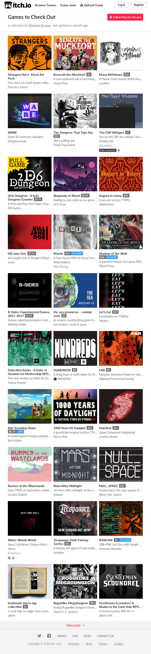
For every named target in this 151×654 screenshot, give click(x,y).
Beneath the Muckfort (69, 74)
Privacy (103, 643)
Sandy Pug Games (64, 145)
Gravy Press (60, 83)
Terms (89, 643)
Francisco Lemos (18, 87)
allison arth (105, 615)
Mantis (58, 253)
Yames (12, 548)
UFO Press (59, 204)
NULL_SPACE (108, 486)
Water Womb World (22, 540)
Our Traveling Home (22, 428)
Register (139, 4)
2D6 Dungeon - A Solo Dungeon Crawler (23, 197)
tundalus (58, 552)
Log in (121, 4)
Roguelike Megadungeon (70, 603)
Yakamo (104, 320)
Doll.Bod (105, 428)
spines (11, 615)
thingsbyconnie (17, 141)
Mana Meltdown (110, 74)
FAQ (75, 636)
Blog (87, 636)
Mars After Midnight (67, 486)
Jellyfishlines (106, 204)
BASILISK (106, 540)
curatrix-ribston (108, 436)
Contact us (105, 636)
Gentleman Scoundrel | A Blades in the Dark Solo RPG (119, 604)
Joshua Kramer (17, 382)
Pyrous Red (60, 436)
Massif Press (106, 266)
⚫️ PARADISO (62, 378)
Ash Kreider (15, 440)
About (61, 636)
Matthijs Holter (17, 324)
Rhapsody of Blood (66, 195)
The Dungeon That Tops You (73, 132)
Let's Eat (105, 312)
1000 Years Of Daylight (69, 428)
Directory (73, 643)
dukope (58, 494)
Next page (73, 625)
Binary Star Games (110, 494)
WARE (12, 132)
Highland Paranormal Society (116, 378)
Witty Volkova (61, 262)
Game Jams (68, 5)
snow (11, 262)
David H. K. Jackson (65, 611)
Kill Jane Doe (17, 253)
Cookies (118, 643)
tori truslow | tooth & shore (70, 324)
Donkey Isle (106, 141)
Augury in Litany (110, 195)
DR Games (14, 208)
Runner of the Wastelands (26, 486)
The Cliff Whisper (111, 132)
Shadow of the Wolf (113, 253)
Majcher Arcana (40, 25)
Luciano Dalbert (17, 494)
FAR (102, 370)
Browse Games (45, 5)
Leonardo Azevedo (110, 548)
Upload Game (91, 5)
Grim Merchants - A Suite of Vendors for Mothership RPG (28, 372)
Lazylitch (104, 83)
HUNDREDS (62, 370)
